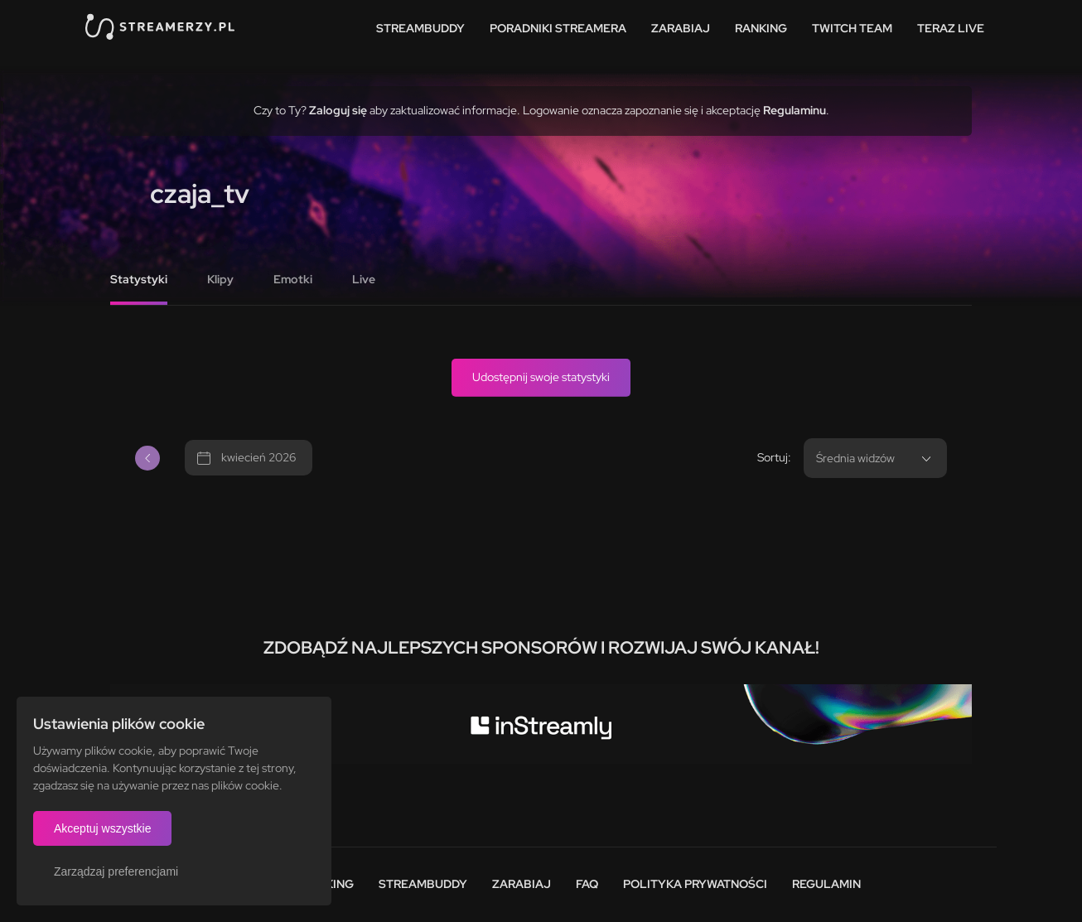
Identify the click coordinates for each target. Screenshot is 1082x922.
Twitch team (852, 28)
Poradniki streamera (558, 28)
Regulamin (826, 883)
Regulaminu (794, 110)
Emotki (292, 279)
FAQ (587, 883)
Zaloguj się (338, 110)
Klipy (220, 279)
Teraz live (950, 28)
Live (363, 279)
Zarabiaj (680, 28)
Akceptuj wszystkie (102, 828)
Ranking (761, 28)
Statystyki (138, 279)
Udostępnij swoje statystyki (541, 376)
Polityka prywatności (695, 883)
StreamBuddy (420, 28)
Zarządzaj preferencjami (116, 871)
